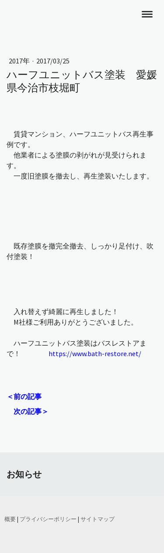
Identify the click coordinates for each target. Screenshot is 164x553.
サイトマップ (97, 518)
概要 (10, 518)
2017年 (20, 60)
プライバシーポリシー (48, 518)
